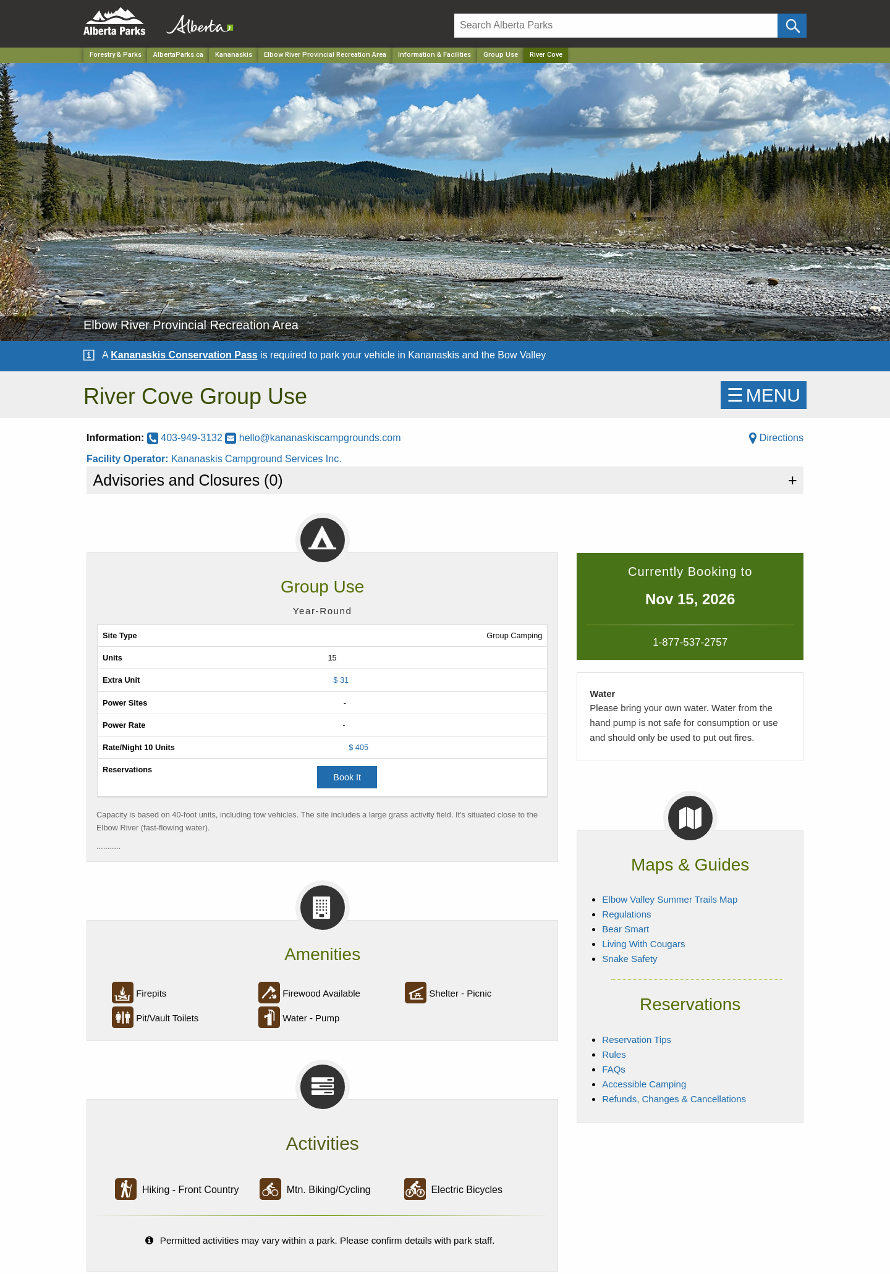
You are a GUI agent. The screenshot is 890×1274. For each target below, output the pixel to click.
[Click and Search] (792, 26)
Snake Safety (629, 958)
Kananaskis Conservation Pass (184, 355)
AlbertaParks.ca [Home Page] (178, 55)
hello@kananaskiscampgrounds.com (312, 437)
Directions (776, 437)
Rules (613, 1054)
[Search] (616, 26)
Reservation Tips (636, 1039)
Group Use (500, 55)
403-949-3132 (186, 437)
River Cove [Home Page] (546, 55)
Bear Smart (625, 929)
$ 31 (341, 680)
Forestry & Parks (116, 55)
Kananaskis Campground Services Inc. (256, 458)
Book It (347, 777)
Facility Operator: (129, 458)
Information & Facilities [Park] (434, 55)
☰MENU (763, 395)
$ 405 (358, 747)
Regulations (626, 914)
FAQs (613, 1069)
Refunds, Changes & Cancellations (674, 1099)
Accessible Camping (644, 1084)
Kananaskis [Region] (233, 55)
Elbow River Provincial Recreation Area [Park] (325, 55)
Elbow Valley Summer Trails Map (669, 899)
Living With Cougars (643, 944)
